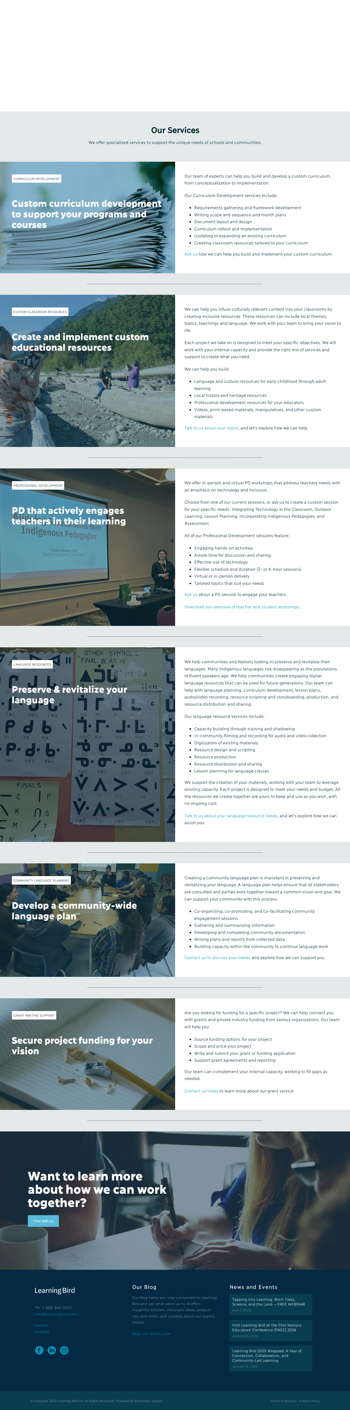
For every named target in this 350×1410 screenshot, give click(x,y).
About (167, 11)
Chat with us (43, 1221)
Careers (42, 1325)
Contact (253, 11)
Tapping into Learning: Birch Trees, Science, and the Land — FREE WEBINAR (268, 1301)
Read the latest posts (151, 1333)
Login (308, 11)
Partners (213, 11)
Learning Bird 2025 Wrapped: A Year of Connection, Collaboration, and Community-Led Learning (266, 1355)
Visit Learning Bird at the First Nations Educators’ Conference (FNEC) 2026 (266, 1327)
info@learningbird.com (55, 1313)
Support (42, 1331)
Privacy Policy (309, 1401)
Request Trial (281, 11)
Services (189, 11)
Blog (233, 11)
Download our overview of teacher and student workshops (241, 606)
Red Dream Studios (148, 1401)
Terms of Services (283, 1401)
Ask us (190, 593)
